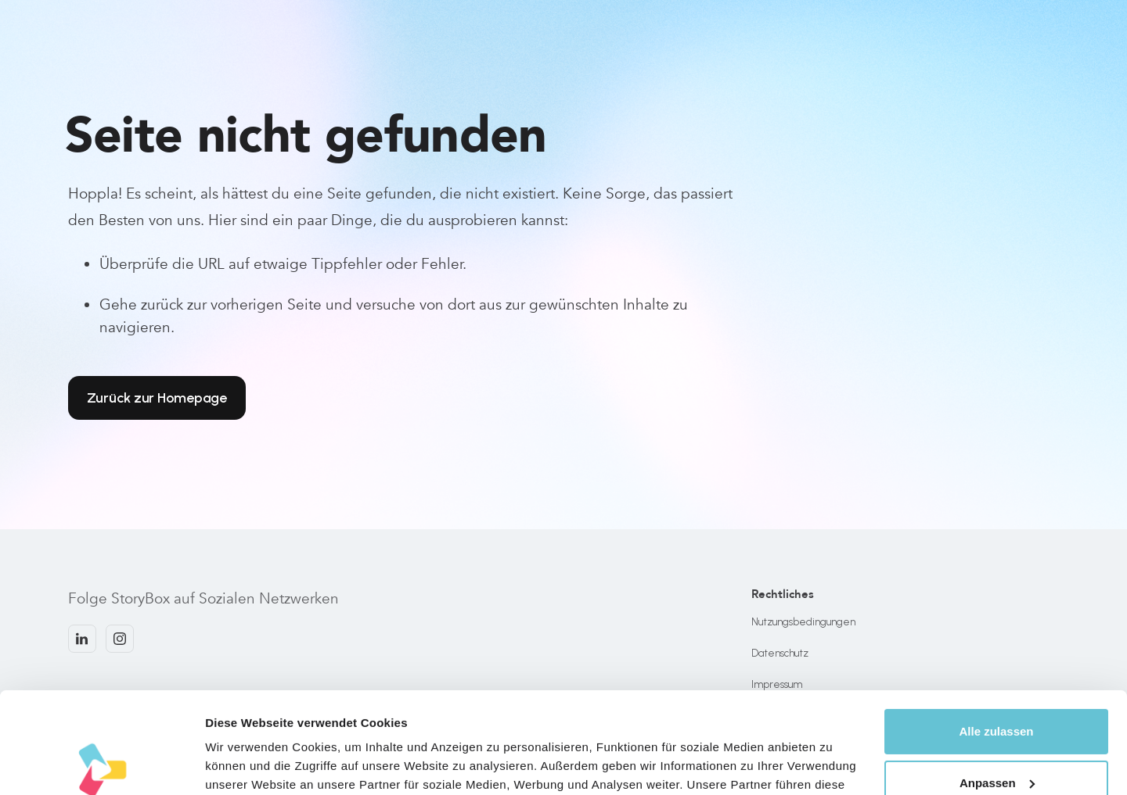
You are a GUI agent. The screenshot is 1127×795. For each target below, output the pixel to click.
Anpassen (997, 681)
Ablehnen (996, 732)
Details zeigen (244, 764)
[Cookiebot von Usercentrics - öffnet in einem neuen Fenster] (101, 764)
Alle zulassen (996, 630)
